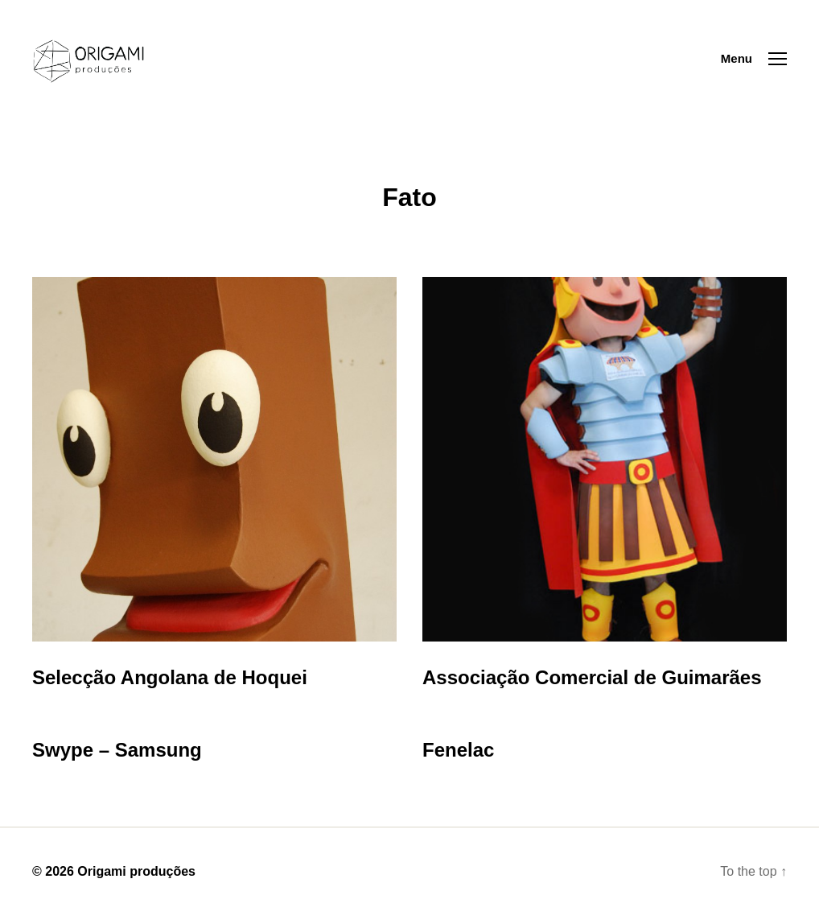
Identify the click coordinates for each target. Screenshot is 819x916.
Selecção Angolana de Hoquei (169, 677)
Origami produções (136, 871)
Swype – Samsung (117, 750)
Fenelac (458, 750)
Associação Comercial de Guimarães (592, 677)
